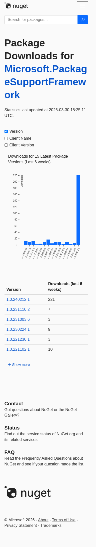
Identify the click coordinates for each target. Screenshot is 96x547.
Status (12, 428)
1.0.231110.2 (18, 309)
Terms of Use (64, 520)
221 (51, 299)
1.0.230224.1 (18, 329)
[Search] (83, 19)
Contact (13, 403)
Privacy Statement (20, 525)
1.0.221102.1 (18, 349)
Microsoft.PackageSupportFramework (45, 81)
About (43, 520)
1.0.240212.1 (18, 299)
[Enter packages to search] (41, 19)
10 (50, 349)
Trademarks (51, 525)
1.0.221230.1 (18, 339)
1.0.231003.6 (18, 319)
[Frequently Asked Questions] (9, 452)
